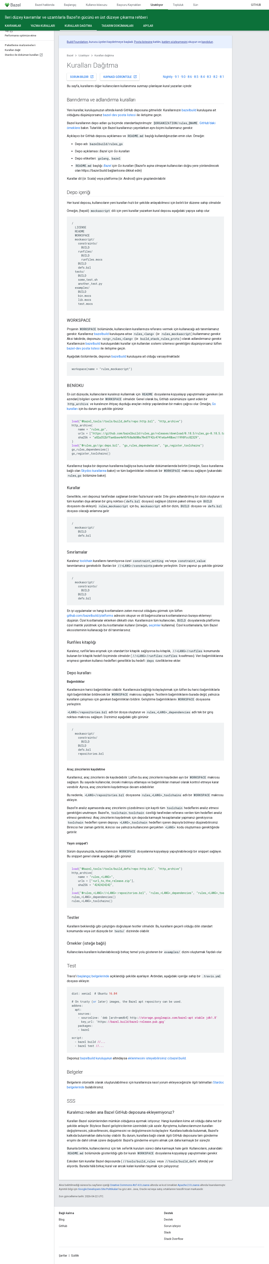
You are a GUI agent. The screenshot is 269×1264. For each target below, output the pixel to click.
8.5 (196, 77)
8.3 (209, 77)
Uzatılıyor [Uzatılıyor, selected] (157, 4)
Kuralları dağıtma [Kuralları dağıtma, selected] (78, 25)
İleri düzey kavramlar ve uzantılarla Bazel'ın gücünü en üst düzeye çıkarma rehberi (76, 17)
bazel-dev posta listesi (119, 115)
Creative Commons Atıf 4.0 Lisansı (130, 1185)
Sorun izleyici (172, 1226)
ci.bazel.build (176, 1058)
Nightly (168, 77)
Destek (168, 1219)
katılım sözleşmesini (174, 41)
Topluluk (178, 4)
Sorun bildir (82, 76)
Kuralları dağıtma (104, 55)
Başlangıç (70, 4)
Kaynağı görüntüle (120, 76)
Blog (61, 1219)
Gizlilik (75, 1255)
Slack (167, 1232)
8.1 (222, 77)
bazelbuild (189, 110)
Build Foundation (77, 41)
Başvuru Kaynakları (129, 4)
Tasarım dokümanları (117, 25)
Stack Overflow (173, 1238)
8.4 (203, 77)
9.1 (177, 77)
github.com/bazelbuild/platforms (90, 616)
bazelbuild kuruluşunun (96, 1058)
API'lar (148, 25)
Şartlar (63, 1255)
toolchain (86, 561)
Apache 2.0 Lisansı (189, 1185)
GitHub (256, 4)
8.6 (190, 77)
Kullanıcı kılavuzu (96, 4)
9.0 (183, 77)
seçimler (155, 625)
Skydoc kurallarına (93, 471)
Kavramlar (13, 25)
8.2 (215, 77)
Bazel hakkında (44, 4)
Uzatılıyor (83, 55)
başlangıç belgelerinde (93, 976)
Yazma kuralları (43, 25)
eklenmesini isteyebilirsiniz (147, 1058)
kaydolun (207, 41)
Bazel (70, 55)
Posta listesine (143, 41)
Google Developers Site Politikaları (98, 1189)
